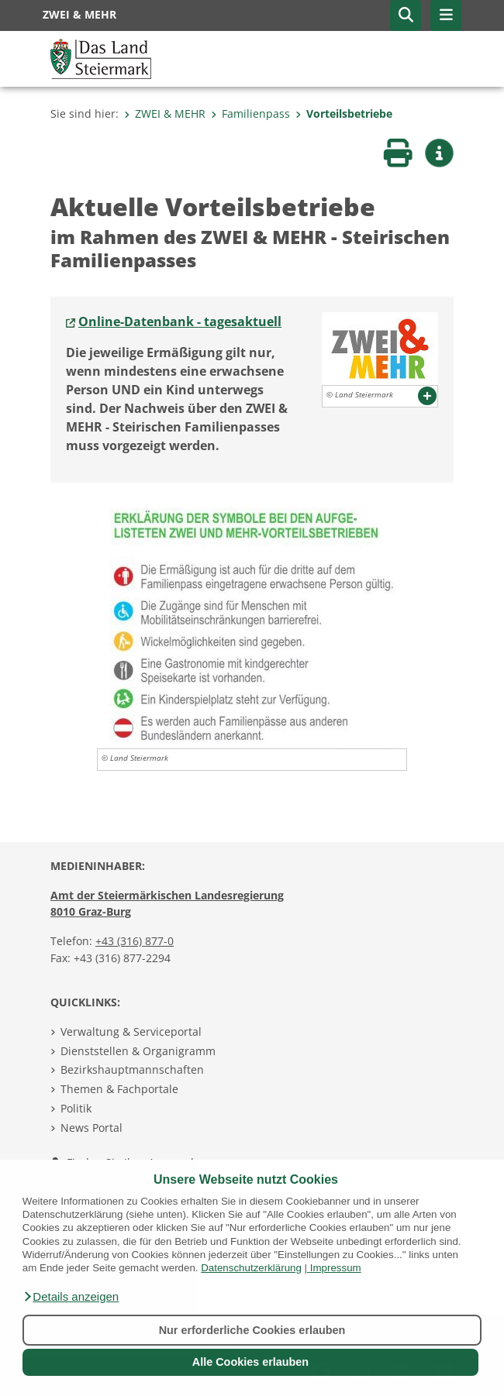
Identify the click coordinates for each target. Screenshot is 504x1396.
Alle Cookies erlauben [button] (250, 1362)
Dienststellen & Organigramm (138, 1051)
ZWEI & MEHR (164, 113)
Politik (75, 1108)
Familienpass (250, 113)
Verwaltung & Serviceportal (131, 1031)
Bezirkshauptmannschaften (132, 1069)
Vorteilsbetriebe (343, 113)
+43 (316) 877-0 (134, 941)
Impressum (335, 1268)
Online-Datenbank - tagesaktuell (179, 321)
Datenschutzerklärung (251, 1268)
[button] (70, 1297)
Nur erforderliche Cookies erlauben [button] (252, 1330)
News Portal (91, 1127)
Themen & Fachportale (119, 1088)
